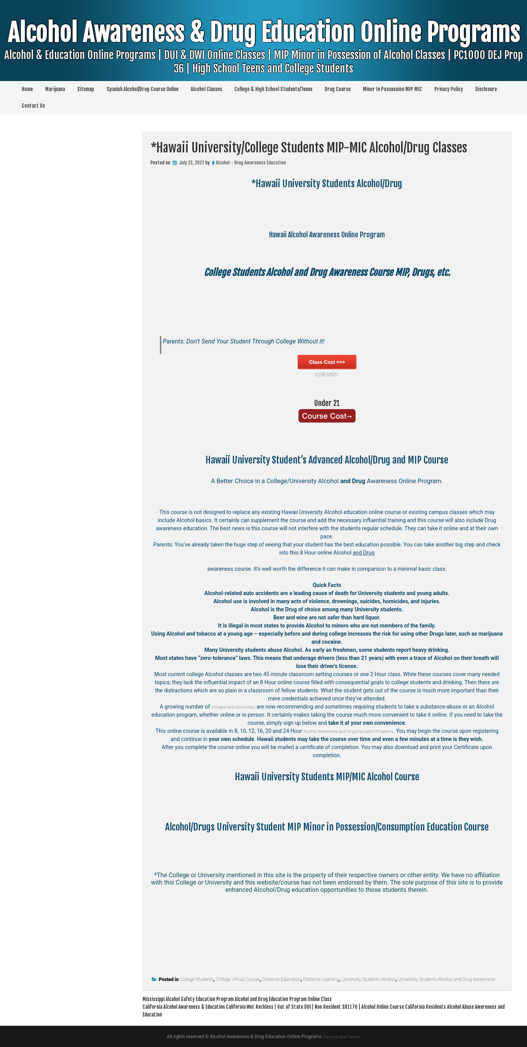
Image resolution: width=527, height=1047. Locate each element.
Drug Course (338, 89)
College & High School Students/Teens (273, 89)
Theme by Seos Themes (341, 1036)
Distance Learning (321, 979)
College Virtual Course (238, 979)
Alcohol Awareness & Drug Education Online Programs (264, 57)
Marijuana (55, 89)
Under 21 (327, 402)
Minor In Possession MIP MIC (392, 89)
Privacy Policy (448, 89)
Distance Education (281, 979)
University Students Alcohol (368, 979)
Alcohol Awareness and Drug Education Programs (362, 731)
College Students (197, 979)
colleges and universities (233, 707)
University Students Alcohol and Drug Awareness (446, 979)
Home (27, 89)
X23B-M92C (327, 366)
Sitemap (85, 89)
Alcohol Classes (206, 89)
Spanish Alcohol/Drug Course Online (142, 89)
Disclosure (486, 89)
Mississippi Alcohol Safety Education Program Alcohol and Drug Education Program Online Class (262, 999)
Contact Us (33, 106)
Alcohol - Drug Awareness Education (251, 163)
